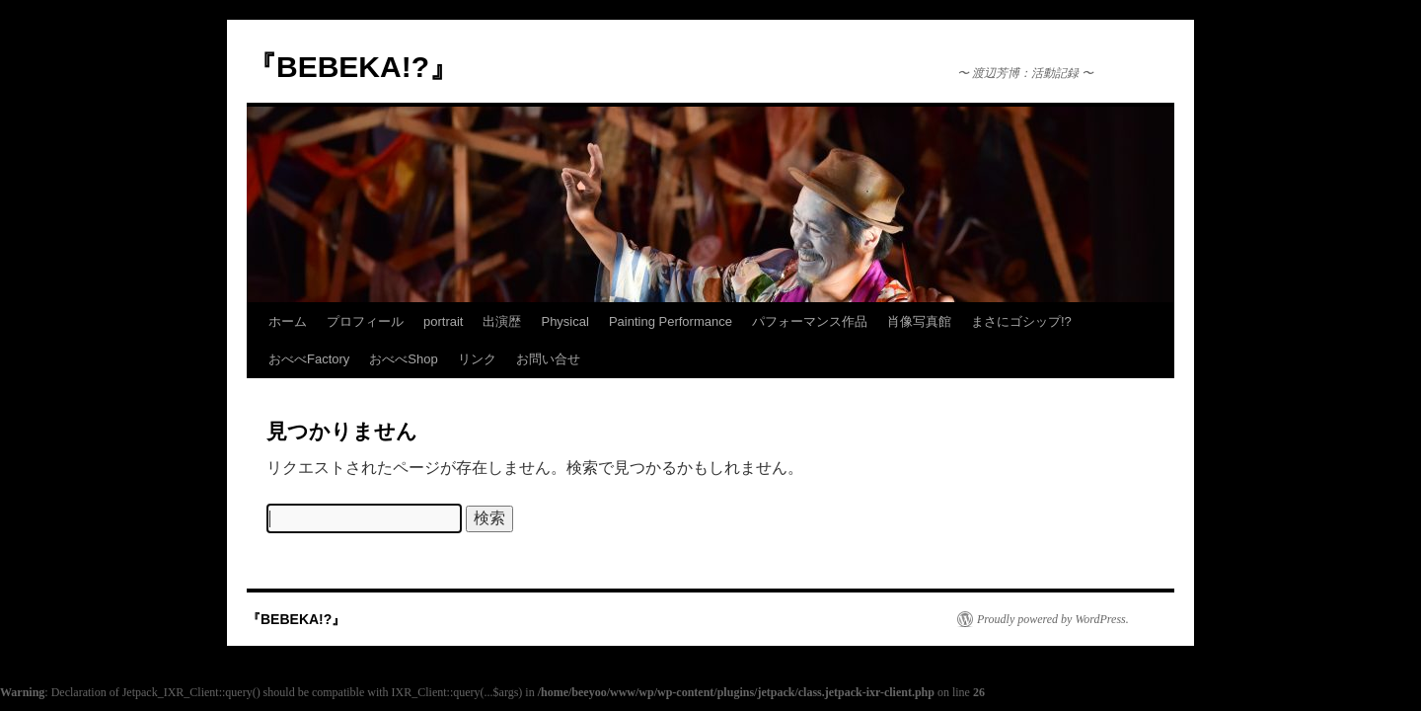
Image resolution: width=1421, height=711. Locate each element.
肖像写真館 (919, 321)
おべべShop (403, 359)
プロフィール (365, 321)
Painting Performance (670, 321)
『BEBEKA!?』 (353, 66)
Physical (564, 321)
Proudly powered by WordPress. (1053, 619)
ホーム (287, 321)
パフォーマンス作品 (809, 321)
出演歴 (502, 321)
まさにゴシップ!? (1021, 321)
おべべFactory (308, 359)
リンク (477, 359)
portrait (443, 321)
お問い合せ (548, 359)
